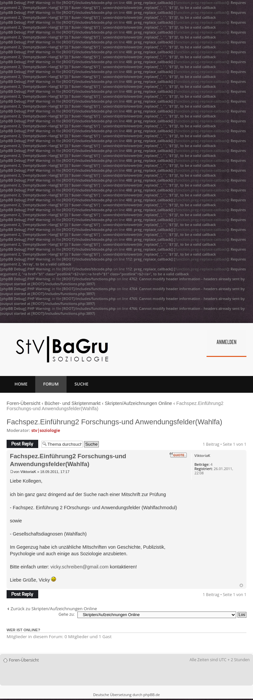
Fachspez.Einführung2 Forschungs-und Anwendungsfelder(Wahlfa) (114, 422)
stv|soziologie (45, 430)
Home (20, 384)
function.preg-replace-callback (201, 2)
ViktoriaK (28, 472)
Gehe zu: (67, 614)
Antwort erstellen (22, 444)
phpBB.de (151, 694)
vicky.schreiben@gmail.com (79, 566)
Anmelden (226, 342)
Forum (51, 384)
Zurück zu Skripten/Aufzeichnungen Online (54, 609)
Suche (81, 384)
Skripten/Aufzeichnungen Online (138, 403)
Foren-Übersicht (24, 403)
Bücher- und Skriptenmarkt (72, 403)
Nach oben (241, 585)
